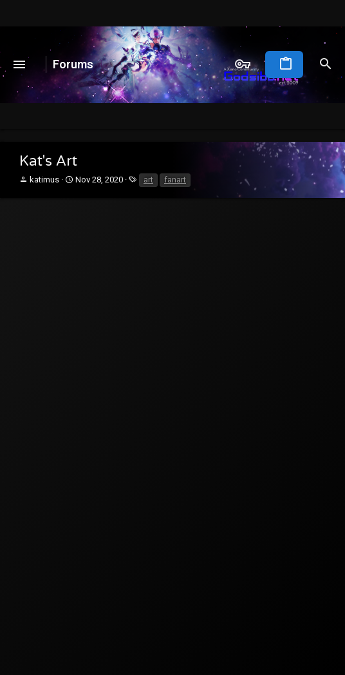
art (148, 179)
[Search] (326, 64)
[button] (19, 64)
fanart (175, 179)
